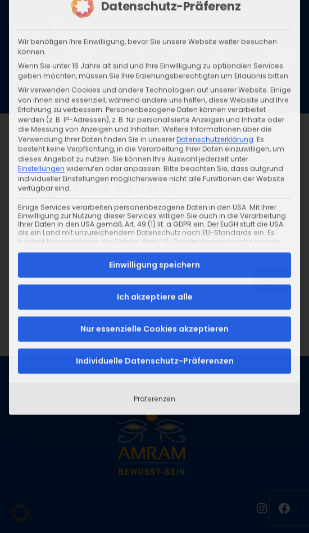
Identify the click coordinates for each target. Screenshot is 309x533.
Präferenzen (154, 306)
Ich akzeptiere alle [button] (155, 204)
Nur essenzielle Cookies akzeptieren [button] (154, 236)
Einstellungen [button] (41, 76)
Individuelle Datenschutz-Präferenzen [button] (155, 268)
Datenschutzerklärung (214, 47)
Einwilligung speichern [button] (154, 172)
